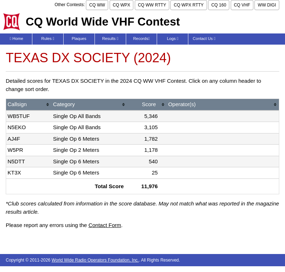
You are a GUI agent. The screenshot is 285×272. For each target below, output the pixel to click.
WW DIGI (267, 5)
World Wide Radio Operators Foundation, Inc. (95, 260)
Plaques (79, 38)
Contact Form (104, 225)
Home (16, 38)
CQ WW (97, 5)
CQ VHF (242, 5)
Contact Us (204, 38)
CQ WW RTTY (152, 5)
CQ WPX (121, 5)
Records (141, 38)
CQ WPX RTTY (188, 5)
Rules (47, 38)
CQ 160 (218, 5)
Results (110, 38)
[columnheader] (28, 105)
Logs (173, 38)
